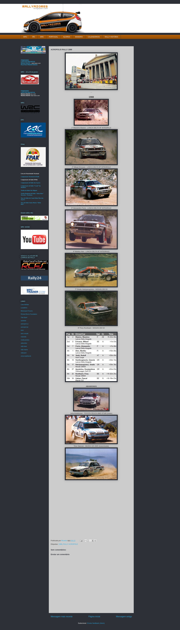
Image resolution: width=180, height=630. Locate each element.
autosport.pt (24, 327)
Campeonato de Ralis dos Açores (30, 182)
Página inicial (94, 616)
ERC (42, 37)
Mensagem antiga (124, 616)
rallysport (24, 353)
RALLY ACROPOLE (70, 544)
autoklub (23, 320)
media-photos (25, 340)
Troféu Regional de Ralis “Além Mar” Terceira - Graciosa (32, 194)
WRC (25, 37)
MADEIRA (79, 37)
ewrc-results (24, 333)
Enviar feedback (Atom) (96, 623)
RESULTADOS (25, 63)
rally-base (24, 346)
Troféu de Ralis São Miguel (29, 190)
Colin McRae (25, 304)
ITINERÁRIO (25, 60)
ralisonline (24, 343)
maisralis (23, 336)
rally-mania (24, 349)
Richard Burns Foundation (29, 314)
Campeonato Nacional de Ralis (30, 176)
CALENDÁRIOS (94, 37)
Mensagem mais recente (62, 616)
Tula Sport (24, 317)
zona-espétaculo (26, 356)
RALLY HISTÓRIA (111, 37)
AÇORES (66, 37)
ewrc (22, 330)
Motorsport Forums (27, 311)
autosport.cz (24, 324)
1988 (60, 544)
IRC (33, 37)
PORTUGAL (53, 37)
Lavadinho (24, 307)
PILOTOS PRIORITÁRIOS (29, 65)
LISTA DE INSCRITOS (28, 61)
